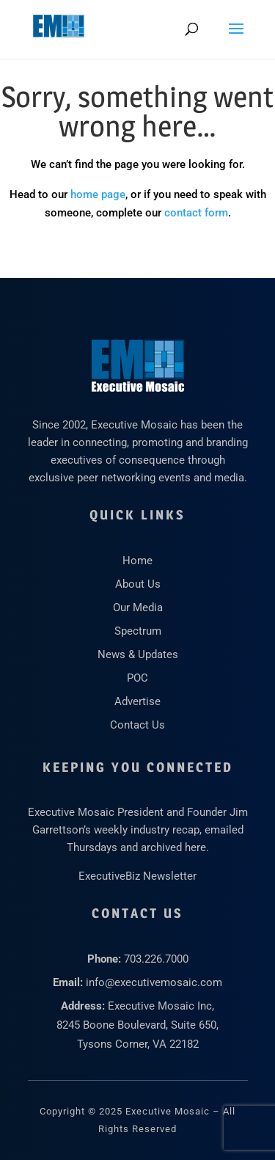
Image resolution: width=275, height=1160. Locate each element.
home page (97, 194)
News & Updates (138, 654)
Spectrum (137, 631)
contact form (196, 212)
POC (137, 678)
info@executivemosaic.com (154, 982)
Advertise (137, 701)
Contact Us (137, 725)
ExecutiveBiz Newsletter (137, 876)
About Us (138, 584)
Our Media (138, 607)
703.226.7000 (156, 959)
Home (137, 560)
